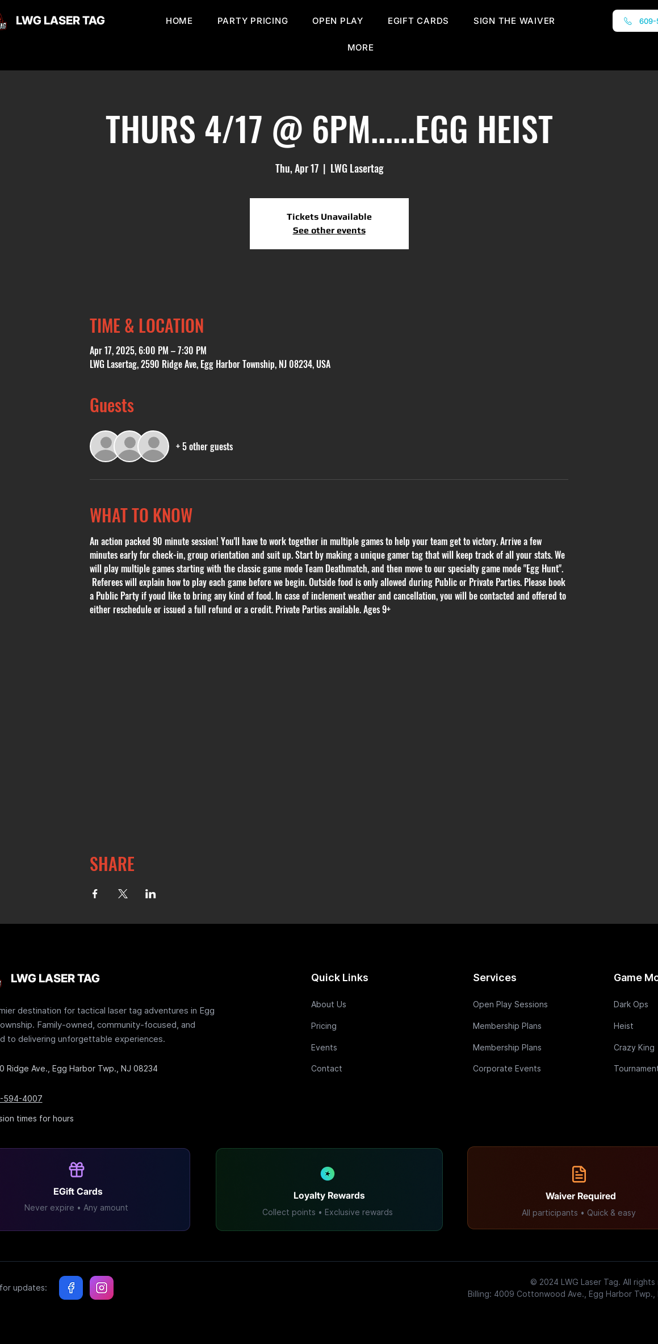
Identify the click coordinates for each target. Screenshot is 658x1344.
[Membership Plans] (513, 1026)
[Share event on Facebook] (95, 893)
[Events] (351, 1047)
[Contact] (351, 1068)
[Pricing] (351, 1026)
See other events (329, 230)
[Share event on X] (123, 893)
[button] (360, 47)
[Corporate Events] (513, 1068)
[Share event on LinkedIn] (150, 893)
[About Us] (351, 1004)
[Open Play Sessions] (513, 1004)
